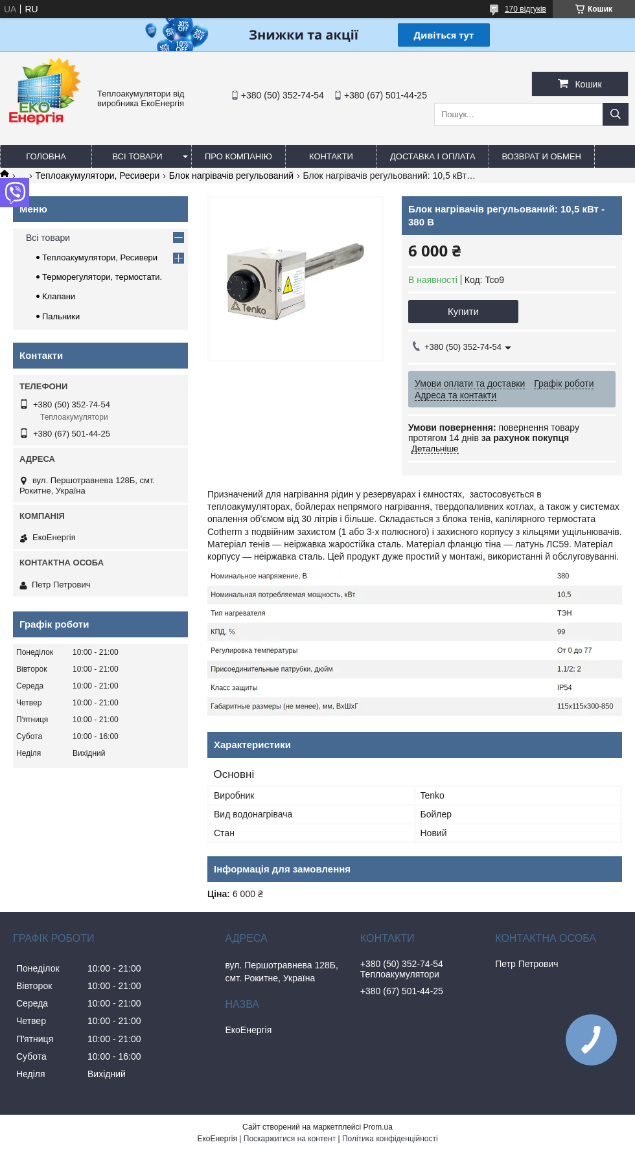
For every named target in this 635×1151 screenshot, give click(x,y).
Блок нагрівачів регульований (231, 175)
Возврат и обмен (541, 156)
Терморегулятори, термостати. (102, 277)
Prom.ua (378, 1127)
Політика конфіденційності (390, 1138)
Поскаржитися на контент (290, 1138)
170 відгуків (525, 9)
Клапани (58, 296)
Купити (463, 311)
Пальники (61, 316)
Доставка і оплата (433, 156)
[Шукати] (616, 114)
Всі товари (137, 156)
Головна (46, 156)
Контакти (331, 156)
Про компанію (238, 156)
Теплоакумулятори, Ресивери (98, 175)
